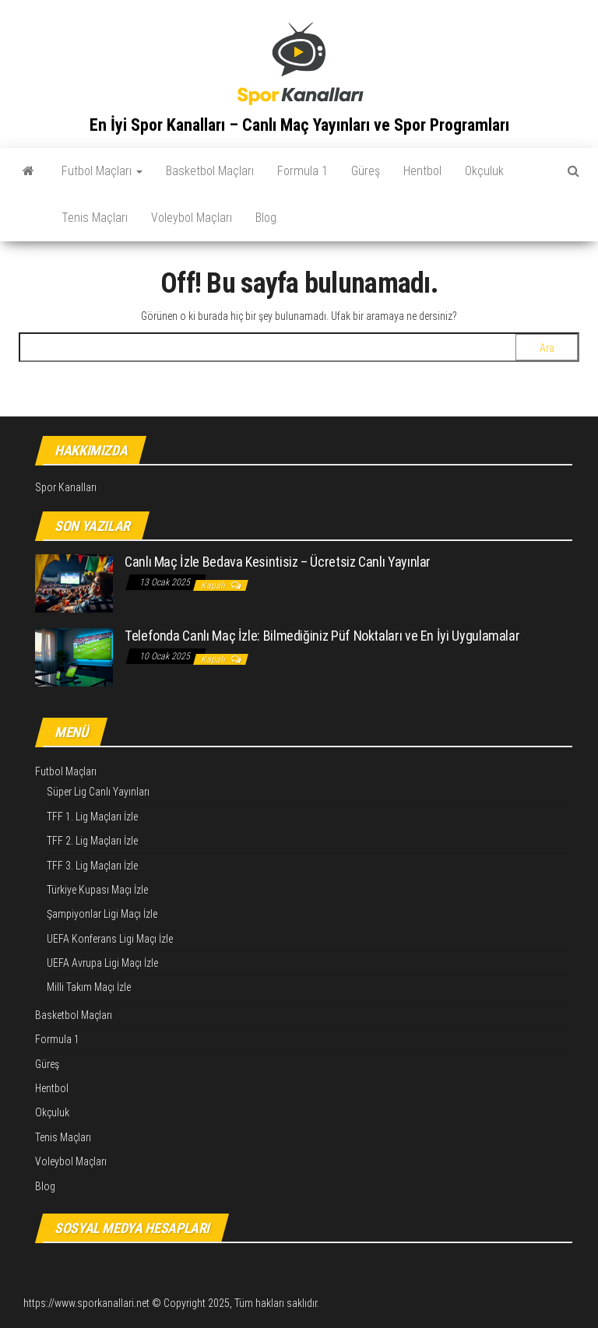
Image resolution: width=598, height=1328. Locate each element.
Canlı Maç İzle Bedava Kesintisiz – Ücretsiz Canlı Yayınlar (278, 561)
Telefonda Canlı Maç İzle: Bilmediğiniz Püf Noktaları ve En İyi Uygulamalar (322, 635)
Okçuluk (484, 170)
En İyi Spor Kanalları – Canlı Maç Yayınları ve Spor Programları (299, 125)
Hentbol (422, 170)
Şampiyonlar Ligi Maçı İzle (102, 914)
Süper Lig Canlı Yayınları (98, 791)
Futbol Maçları (102, 170)
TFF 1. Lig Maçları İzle (92, 816)
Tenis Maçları (95, 217)
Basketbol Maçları (210, 170)
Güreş (365, 170)
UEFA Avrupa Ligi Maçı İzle (102, 963)
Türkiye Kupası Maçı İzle (97, 890)
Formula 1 (302, 170)
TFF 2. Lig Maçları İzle (92, 840)
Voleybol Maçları (191, 217)
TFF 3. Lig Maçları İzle (92, 865)
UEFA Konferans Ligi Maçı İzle (110, 939)
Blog (265, 217)
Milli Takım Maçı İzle (89, 987)
